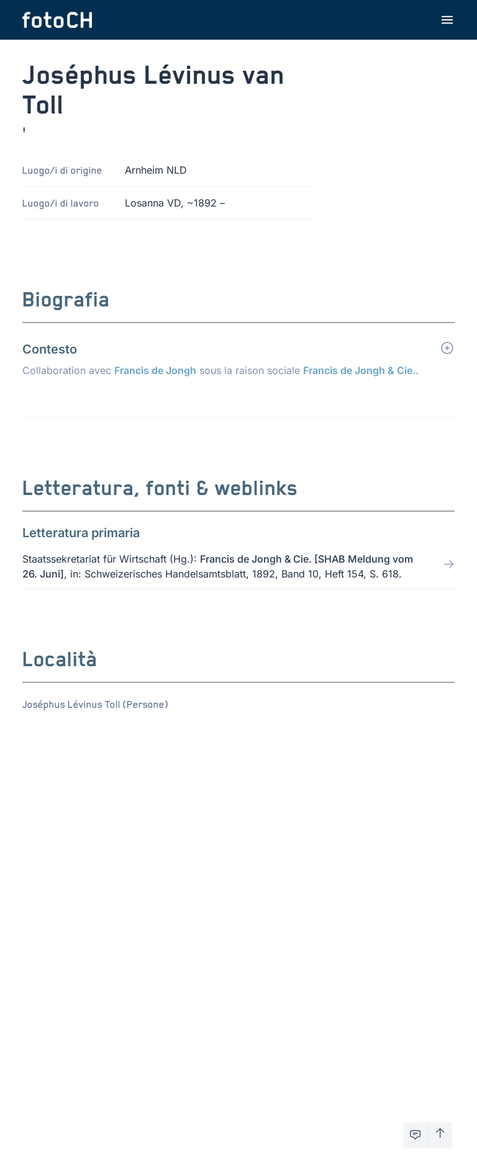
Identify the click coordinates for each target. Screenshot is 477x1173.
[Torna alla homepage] (57, 20)
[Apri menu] (447, 20)
